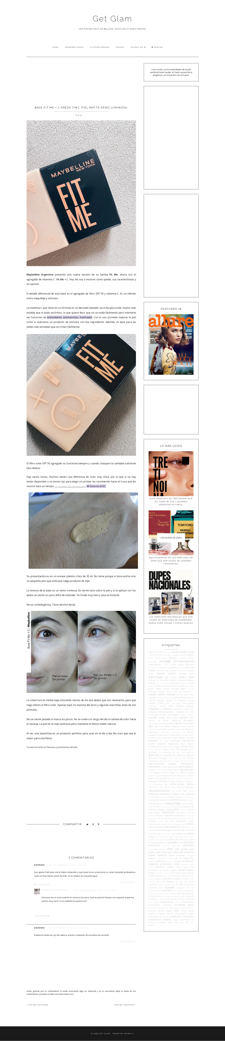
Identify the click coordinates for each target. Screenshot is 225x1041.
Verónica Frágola (55, 890)
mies (192, 818)
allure (151, 658)
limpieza (164, 794)
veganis (162, 913)
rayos (185, 867)
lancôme (189, 787)
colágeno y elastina (160, 708)
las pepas (176, 791)
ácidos (184, 652)
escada (158, 738)
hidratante (155, 766)
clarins (163, 706)
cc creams (174, 697)
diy (156, 726)
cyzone (152, 720)
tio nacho (161, 899)
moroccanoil (154, 824)
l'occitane (153, 781)
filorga (191, 746)
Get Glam (112, 18)
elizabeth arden (156, 735)
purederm (160, 867)
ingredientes (186, 769)
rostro (172, 873)
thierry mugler (179, 896)
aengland (176, 655)
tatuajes (180, 891)
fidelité (184, 746)
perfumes (154, 845)
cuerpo (183, 717)
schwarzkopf (174, 875)
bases (152, 670)
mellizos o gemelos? (165, 815)
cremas (153, 717)
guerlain (168, 755)
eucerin (190, 737)
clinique (190, 706)
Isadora (165, 772)
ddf (159, 720)
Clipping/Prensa (99, 47)
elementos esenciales (170, 732)
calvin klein (189, 694)
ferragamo (177, 747)
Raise (178, 867)
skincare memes (164, 885)
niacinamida (179, 830)
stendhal (152, 891)
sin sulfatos (168, 881)
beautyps (156, 677)
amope (164, 658)
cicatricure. (153, 706)
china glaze (188, 703)
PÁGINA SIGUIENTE (38, 1005)
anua (166, 665)
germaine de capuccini (160, 752)
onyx (176, 837)
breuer (191, 689)
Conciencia (153, 714)
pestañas (188, 845)
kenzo (173, 775)
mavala (190, 809)
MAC (172, 796)
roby (157, 873)
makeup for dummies (159, 799)
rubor (178, 873)
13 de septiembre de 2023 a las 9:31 (66, 865)
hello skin (170, 761)
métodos (179, 815)
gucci (162, 755)
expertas (161, 743)
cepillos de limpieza (176, 700)
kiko (157, 778)
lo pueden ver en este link (70, 486)
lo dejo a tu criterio (182, 794)
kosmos (171, 778)
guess (175, 755)
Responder (127, 882)
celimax (191, 698)
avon (173, 667)
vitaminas (188, 916)
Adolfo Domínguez (164, 655)
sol (181, 884)
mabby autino (164, 797)
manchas (175, 799)
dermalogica (153, 723)
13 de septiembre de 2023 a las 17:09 (94, 890)
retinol (181, 870)
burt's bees (172, 691)
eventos (153, 740)
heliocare (162, 761)
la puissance (155, 784)
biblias (190, 680)
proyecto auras (187, 864)
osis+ (192, 837)
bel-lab (174, 677)
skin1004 (153, 884)
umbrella (190, 908)
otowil (151, 840)
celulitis (152, 700)
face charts (187, 743)
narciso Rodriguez (174, 824)
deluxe (166, 720)
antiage (165, 661)
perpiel (166, 846)
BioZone (168, 686)
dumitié (152, 729)
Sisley (191, 882)
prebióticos (161, 861)
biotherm (159, 686)
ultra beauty (180, 908)
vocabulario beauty (160, 919)
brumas (161, 691)
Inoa (150, 773)
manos (183, 799)
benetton (182, 680)
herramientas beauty (162, 763)
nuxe (173, 833)
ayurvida (180, 668)
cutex (191, 717)
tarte (175, 891)
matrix (183, 810)
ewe (161, 741)
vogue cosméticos (181, 919)
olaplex (152, 836)
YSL (187, 922)
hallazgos (163, 758)
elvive (166, 735)
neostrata (156, 830)
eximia (152, 743)
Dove (183, 726)
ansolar (191, 658)
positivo (152, 861)
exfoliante (188, 740)
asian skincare (186, 664)
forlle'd (157, 749)
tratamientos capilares (160, 905)
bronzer (152, 691)
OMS (171, 837)
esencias (166, 737)
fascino (160, 747)
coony (163, 714)
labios (190, 784)
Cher (167, 703)
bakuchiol (189, 667)
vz (193, 919)
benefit (173, 680)
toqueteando (166, 902)
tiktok (191, 896)
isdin (172, 772)
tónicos (190, 899)
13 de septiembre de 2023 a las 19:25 (67, 928)
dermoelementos (167, 723)
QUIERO (170, 867)
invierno (157, 772)
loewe (151, 797)
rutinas (190, 873)
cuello (175, 717)
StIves (158, 891)
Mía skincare (173, 818)
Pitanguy (190, 855)
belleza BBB (186, 677)
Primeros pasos (74, 47)
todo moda (171, 899)
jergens (158, 776)
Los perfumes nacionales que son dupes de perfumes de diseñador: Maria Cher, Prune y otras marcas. (171, 620)
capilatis (152, 697)
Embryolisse (175, 735)
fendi (165, 747)
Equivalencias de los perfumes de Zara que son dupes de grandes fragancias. (171, 561)
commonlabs (188, 709)
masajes (161, 809)
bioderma (174, 683)
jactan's (151, 776)
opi (180, 836)
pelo (181, 842)
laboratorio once (156, 787)
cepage (160, 700)
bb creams (170, 670)
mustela (163, 824)
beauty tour (186, 673)
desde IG (180, 723)
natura (190, 824)
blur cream (189, 686)
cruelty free (165, 717)
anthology (153, 662)
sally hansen (156, 875)
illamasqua (173, 767)
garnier (184, 749)
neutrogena (167, 830)
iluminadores (186, 766)
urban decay (187, 910)
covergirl (190, 715)
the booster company (167, 893)
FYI (177, 749)
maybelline (168, 812)
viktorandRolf (164, 917)
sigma (158, 882)
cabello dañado (166, 694)
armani (173, 664)
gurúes (190, 755)
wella (170, 922)
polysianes (162, 858)
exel (166, 740)
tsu (159, 907)
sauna (165, 876)
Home (55, 47)
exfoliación (175, 740)
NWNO (180, 833)
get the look (179, 752)
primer (178, 861)
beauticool (181, 671)
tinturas (152, 899)
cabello (153, 694)
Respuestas (43, 885)
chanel (160, 703)
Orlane (185, 837)
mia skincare (163, 818)
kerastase (181, 775)
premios (170, 861)
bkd (174, 686)
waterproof (153, 922)
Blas (177, 686)
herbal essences (181, 761)
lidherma (154, 794)
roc (161, 873)
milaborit (153, 821)
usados (152, 913)
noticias (168, 834)
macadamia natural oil (184, 797)
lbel (185, 791)
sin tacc (179, 881)
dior (151, 726)
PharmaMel (153, 849)
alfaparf (190, 655)
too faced (153, 902)
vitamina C (176, 916)
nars (183, 824)
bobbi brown (163, 688)
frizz (173, 749)
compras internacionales (161, 711)
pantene (171, 839)
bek (167, 677)
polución (152, 858)
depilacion (176, 720)
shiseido (186, 878)
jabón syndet (187, 772)
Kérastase (190, 776)
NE (189, 827)
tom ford (181, 899)
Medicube (181, 812)
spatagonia (181, 888)
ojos (190, 833)
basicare (160, 670)
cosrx (182, 714)
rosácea (166, 873)
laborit (167, 787)
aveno (168, 668)
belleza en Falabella (158, 680)
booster (175, 688)
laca (173, 787)
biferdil (152, 683)
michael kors (184, 818)
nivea (188, 830)
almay (157, 658)
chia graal (176, 703)
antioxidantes (155, 664)
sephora (158, 878)
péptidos (188, 842)
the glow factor (155, 896)
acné (191, 652)
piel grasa (181, 849)
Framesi (165, 749)
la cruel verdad (174, 781)
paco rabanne (160, 840)
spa (161, 887)
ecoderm (171, 729)
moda (191, 821)
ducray (191, 726)
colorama (177, 709)
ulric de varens (168, 908)
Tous (177, 902)
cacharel (179, 695)
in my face (167, 769)
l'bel (192, 778)
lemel (191, 791)
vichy (176, 913)
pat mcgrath (156, 842)
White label (179, 922)
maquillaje (173, 803)
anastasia (182, 658)
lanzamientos (159, 790)
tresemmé (153, 908)
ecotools (180, 729)
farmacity (153, 746)
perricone (176, 846)
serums (167, 878)
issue (178, 773)
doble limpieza (172, 726)
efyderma (189, 729)
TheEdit (120, 47)
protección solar (169, 864)
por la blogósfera (184, 858)
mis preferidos (178, 821)
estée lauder (178, 737)
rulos (184, 873)
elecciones (154, 732)
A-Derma (167, 652)
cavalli (159, 698)
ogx (185, 833)
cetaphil (152, 703)
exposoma (173, 743)
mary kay (177, 806)
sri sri (190, 887)
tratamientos (187, 902)
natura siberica (156, 827)
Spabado (170, 887)
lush (156, 797)
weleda (162, 922)
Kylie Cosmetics (184, 778)
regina (174, 870)
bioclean (165, 683)
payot (165, 843)
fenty (170, 747)
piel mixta (161, 852)
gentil (191, 749)
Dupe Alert (161, 729)
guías (179, 755)
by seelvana (185, 691)
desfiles (190, 723)
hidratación (187, 763)
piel (170, 849)
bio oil (159, 683)
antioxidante (184, 661)
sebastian (184, 875)
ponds (170, 858)
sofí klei (175, 885)
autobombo (153, 668)
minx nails (164, 821)
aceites (176, 652)
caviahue (165, 698)
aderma (152, 655)
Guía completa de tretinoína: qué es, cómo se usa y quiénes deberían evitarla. (171, 501)
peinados (173, 842)
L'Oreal (162, 781)
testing (187, 890)
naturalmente (172, 827)
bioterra (152, 686)
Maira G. (129, 1034)
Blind (182, 686)
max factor (154, 812)
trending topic (184, 904)
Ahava (183, 655)
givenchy (154, 755)
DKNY (161, 726)
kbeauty (165, 775)
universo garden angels (160, 910)
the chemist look (185, 893)
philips (162, 849)
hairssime (153, 758)
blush (151, 688)
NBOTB (183, 827)
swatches (166, 890)
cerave (191, 700)
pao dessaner (181, 839)
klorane (163, 778)
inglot (175, 769)
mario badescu (155, 807)
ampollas (173, 657)
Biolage (191, 683)
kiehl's (152, 778)
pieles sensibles (177, 855)
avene (162, 667)
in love (158, 770)
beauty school (166, 673)
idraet (164, 767)
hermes (191, 761)
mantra (191, 800)
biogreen (183, 683)
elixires (190, 732)
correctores (173, 714)
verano (169, 913)
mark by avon (167, 807)
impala (152, 769)
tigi (186, 896)
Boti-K (183, 688)
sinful (186, 882)
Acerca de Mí (138, 47)
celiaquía (183, 697)
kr (176, 778)
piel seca (173, 852)
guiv (184, 755)
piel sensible (186, 852)
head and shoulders (177, 758)
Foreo (151, 749)
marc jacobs (188, 803)
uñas (176, 910)
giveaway (190, 752)
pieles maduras (158, 855)
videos (183, 913)
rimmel (152, 873)
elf (184, 732)
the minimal (168, 896)
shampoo (177, 878)
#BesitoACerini (155, 652)
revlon (190, 870)
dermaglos (188, 720)
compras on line (185, 711)
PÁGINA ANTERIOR (125, 1005)
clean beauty (176, 706)
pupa (151, 867)
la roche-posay (174, 784)
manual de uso (156, 803)
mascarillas (173, 809)
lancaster (180, 787)
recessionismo (164, 870)
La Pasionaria (188, 781)
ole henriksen (162, 837)
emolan (185, 735)
